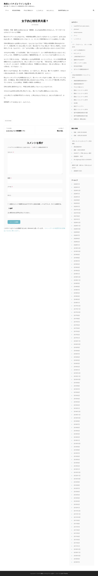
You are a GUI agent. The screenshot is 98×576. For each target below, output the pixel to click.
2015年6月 (77, 392)
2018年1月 (77, 302)
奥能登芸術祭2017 (79, 84)
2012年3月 (77, 501)
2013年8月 (77, 450)
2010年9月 (77, 559)
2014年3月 (77, 434)
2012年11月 (77, 475)
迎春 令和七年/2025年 (80, 135)
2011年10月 (77, 517)
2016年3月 (77, 363)
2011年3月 (77, 539)
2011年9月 (77, 520)
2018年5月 (77, 293)
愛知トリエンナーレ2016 (81, 96)
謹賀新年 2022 (78, 171)
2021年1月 (77, 219)
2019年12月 (77, 248)
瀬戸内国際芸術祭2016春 (81, 116)
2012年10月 (77, 479)
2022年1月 (77, 206)
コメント (11, 152)
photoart (76, 29)
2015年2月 (77, 405)
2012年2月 (77, 504)
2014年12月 (77, 411)
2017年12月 (77, 306)
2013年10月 (77, 443)
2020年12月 (77, 222)
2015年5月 (77, 395)
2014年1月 (77, 440)
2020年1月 (77, 245)
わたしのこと (77, 53)
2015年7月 (77, 389)
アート (7, 10)
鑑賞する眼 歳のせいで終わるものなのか (82, 166)
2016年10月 (77, 344)
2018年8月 (77, 286)
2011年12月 (77, 511)
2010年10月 (77, 555)
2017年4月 (77, 328)
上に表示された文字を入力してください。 (19, 212)
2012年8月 (77, 485)
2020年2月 (77, 242)
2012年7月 (77, 488)
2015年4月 (77, 399)
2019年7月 (77, 261)
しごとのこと (39, 10)
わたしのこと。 (51, 10)
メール (10, 186)
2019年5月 (77, 264)
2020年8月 (77, 232)
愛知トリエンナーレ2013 (81, 93)
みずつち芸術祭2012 (79, 50)
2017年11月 (77, 309)
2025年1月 (77, 187)
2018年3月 (77, 299)
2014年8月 (77, 421)
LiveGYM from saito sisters (81, 26)
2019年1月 (77, 274)
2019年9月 (77, 254)
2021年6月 (77, 216)
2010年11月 (77, 552)
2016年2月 (77, 366)
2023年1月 (77, 197)
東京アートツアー (79, 106)
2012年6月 (77, 491)
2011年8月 (77, 523)
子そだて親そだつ (28, 10)
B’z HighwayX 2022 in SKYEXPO (82, 159)
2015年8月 (77, 386)
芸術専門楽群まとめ (63, 10)
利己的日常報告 (16, 10)
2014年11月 (77, 415)
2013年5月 (77, 459)
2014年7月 (77, 424)
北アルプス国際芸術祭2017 (81, 69)
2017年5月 (77, 325)
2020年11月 (77, 226)
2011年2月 (77, 543)
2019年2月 (77, 270)
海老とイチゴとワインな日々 (17, 3)
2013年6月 (77, 456)
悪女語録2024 (77, 147)
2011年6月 (77, 530)
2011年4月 (77, 536)
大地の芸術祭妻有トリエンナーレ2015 (81, 76)
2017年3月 (77, 331)
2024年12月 (77, 190)
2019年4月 (77, 267)
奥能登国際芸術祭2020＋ (81, 80)
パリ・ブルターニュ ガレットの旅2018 (82, 46)
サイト (9, 195)
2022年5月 (77, 203)
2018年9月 (77, 283)
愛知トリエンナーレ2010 (81, 90)
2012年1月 (77, 507)
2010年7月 (77, 562)
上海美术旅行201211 (79, 56)
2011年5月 (77, 533)
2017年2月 (77, 334)
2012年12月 (77, 472)
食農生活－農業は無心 (80, 119)
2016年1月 (77, 370)
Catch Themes (64, 573)
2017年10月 (77, 312)
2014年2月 (77, 437)
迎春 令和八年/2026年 (80, 132)
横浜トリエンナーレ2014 (81, 109)
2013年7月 (77, 453)
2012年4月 (77, 498)
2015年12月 (77, 373)
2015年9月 (77, 382)
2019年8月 (77, 258)
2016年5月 (77, 360)
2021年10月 (77, 213)
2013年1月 (77, 469)
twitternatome (78, 32)
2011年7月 (77, 527)
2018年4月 (77, 296)
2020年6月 (77, 238)
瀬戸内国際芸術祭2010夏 (81, 112)
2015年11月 (77, 376)
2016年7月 (77, 354)
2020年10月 (77, 229)
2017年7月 (77, 322)
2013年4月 (77, 463)
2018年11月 (77, 280)
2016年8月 (77, 350)
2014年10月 (77, 418)
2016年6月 (77, 357)
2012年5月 (77, 495)
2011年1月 (77, 546)
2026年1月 (77, 184)
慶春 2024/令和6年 (79, 150)
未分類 (75, 103)
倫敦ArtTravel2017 (79, 60)
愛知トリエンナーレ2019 (81, 100)
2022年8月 (77, 200)
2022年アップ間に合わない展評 (82, 153)
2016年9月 (77, 347)
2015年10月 (77, 379)
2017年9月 (77, 315)
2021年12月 (77, 210)
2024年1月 (77, 193)
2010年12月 (77, 549)
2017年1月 (77, 338)
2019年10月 (77, 251)
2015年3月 (77, 402)
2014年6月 (77, 427)
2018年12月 (77, 277)
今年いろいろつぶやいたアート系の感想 (82, 142)
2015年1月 (77, 408)
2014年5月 (77, 431)
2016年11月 (77, 341)
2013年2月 (77, 466)
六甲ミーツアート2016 (80, 63)
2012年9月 (77, 482)
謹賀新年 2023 (78, 156)
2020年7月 (77, 235)
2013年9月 (77, 447)
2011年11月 (77, 514)
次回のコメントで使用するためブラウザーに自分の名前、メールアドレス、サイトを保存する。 (36, 204)
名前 (10, 178)
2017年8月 (77, 318)
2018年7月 (77, 290)
